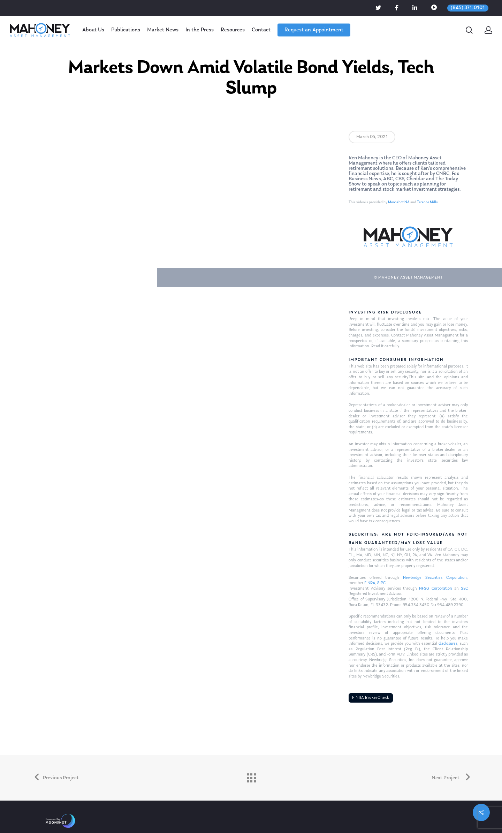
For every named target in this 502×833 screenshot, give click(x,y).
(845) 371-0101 (468, 7)
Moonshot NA (399, 202)
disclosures (448, 644)
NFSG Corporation (435, 588)
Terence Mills (427, 202)
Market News (162, 30)
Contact (261, 30)
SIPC (381, 583)
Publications (125, 30)
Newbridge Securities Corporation (435, 578)
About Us (93, 30)
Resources (233, 30)
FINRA (369, 583)
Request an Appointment (313, 30)
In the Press (199, 30)
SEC (464, 588)
